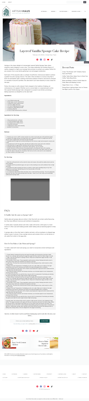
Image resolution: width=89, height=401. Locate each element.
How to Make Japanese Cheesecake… (43, 343)
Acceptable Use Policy (23, 377)
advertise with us (63, 377)
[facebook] (41, 60)
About (10, 2)
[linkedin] (37, 60)
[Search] (84, 2)
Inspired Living (77, 11)
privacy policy (32, 323)
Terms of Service (82, 377)
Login (3, 2)
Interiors (45, 11)
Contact (84, 374)
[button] (48, 11)
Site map (5, 377)
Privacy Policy (43, 377)
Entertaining (65, 11)
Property (49, 374)
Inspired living (62, 374)
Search (86, 62)
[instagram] (44, 60)
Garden (54, 11)
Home (4, 374)
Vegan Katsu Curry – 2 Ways (70, 85)
